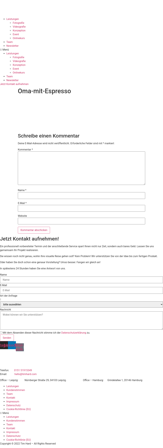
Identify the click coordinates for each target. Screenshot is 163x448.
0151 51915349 (23, 370)
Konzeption (19, 30)
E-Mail (22, 203)
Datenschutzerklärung (73, 332)
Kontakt (10, 397)
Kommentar (25, 149)
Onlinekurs (19, 38)
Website (22, 216)
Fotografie (18, 22)
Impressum (12, 401)
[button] (81, 50)
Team (9, 42)
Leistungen (12, 19)
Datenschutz (13, 405)
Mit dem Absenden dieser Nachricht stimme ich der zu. (46, 332)
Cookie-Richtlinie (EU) (18, 409)
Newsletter (12, 45)
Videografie (19, 26)
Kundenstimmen (15, 390)
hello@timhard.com (25, 374)
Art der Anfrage (8, 296)
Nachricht (5, 309)
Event (16, 34)
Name (22, 190)
